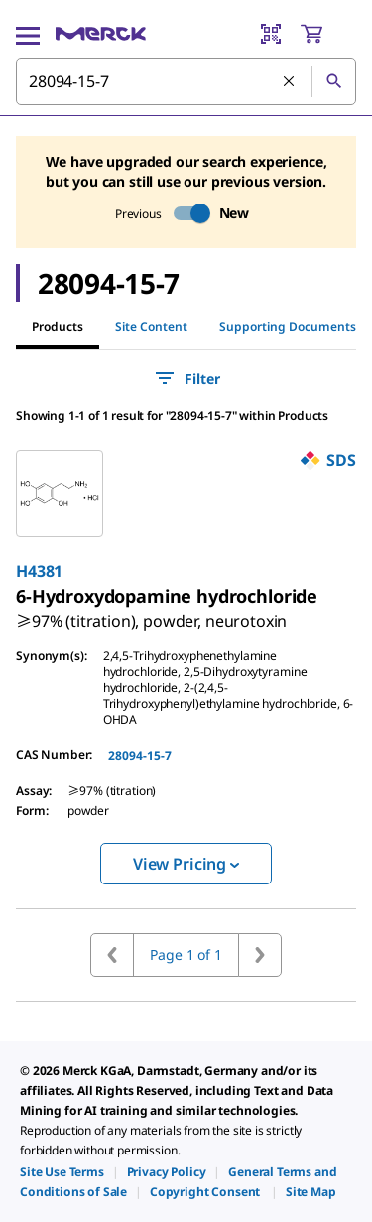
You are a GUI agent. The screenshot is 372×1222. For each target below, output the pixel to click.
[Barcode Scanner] (271, 34)
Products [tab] (57, 326)
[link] (151, 613)
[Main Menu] (28, 34)
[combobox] (186, 81)
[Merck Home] (101, 34)
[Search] (333, 81)
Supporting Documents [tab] (287, 326)
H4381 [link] (39, 571)
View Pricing (186, 864)
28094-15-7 (140, 755)
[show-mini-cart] (327, 34)
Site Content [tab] (151, 326)
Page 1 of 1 (185, 954)
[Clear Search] (290, 82)
